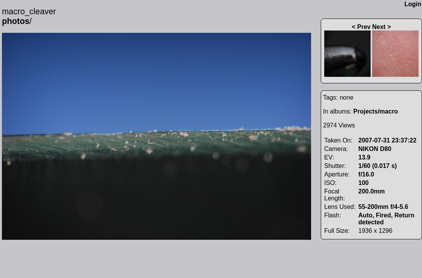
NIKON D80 (374, 149)
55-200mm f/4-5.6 (383, 206)
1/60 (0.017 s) (377, 166)
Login (412, 4)
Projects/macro (375, 111)
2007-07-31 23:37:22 (387, 140)
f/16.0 (366, 174)
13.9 (364, 157)
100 (363, 183)
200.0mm (371, 191)
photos (15, 21)
